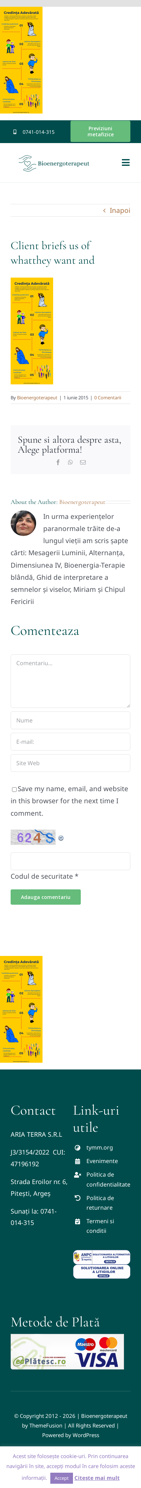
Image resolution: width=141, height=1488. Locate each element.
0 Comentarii (107, 397)
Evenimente (102, 1161)
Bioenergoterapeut (37, 397)
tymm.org (99, 1147)
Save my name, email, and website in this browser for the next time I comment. (69, 800)
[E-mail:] (70, 742)
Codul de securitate (42, 876)
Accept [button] (62, 1478)
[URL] (70, 763)
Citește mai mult (97, 1477)
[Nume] (70, 720)
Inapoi (120, 210)
